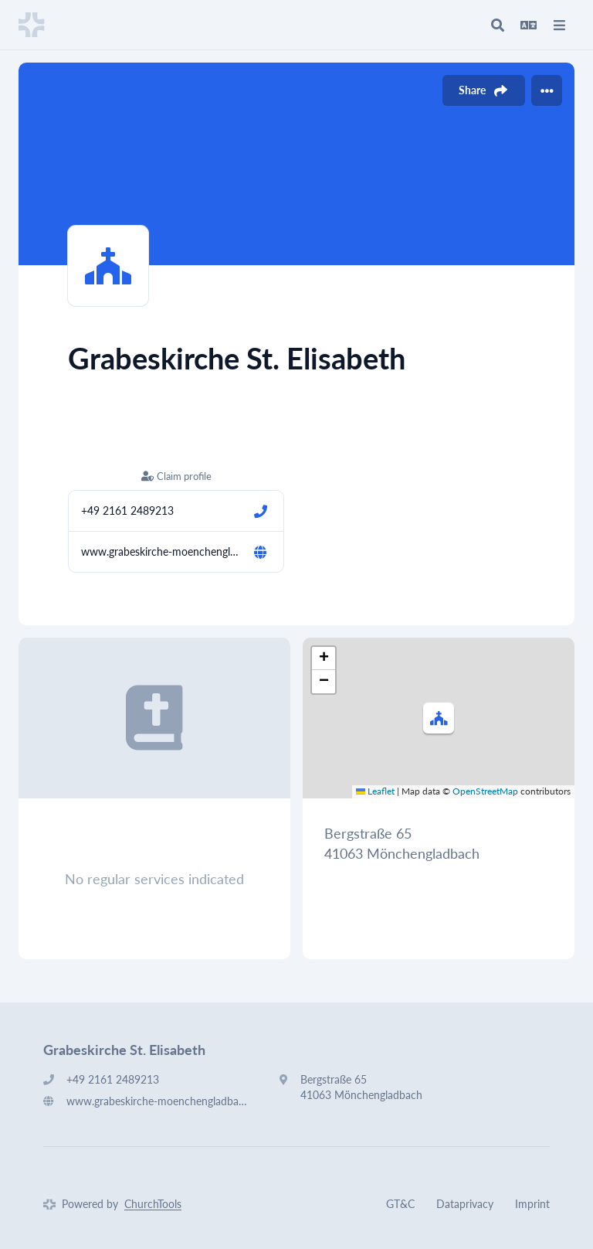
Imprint (532, 1203)
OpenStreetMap (485, 791)
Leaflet (375, 791)
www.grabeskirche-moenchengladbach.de (160, 551)
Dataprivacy (464, 1203)
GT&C (400, 1203)
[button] (438, 718)
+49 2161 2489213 (127, 510)
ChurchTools (152, 1203)
